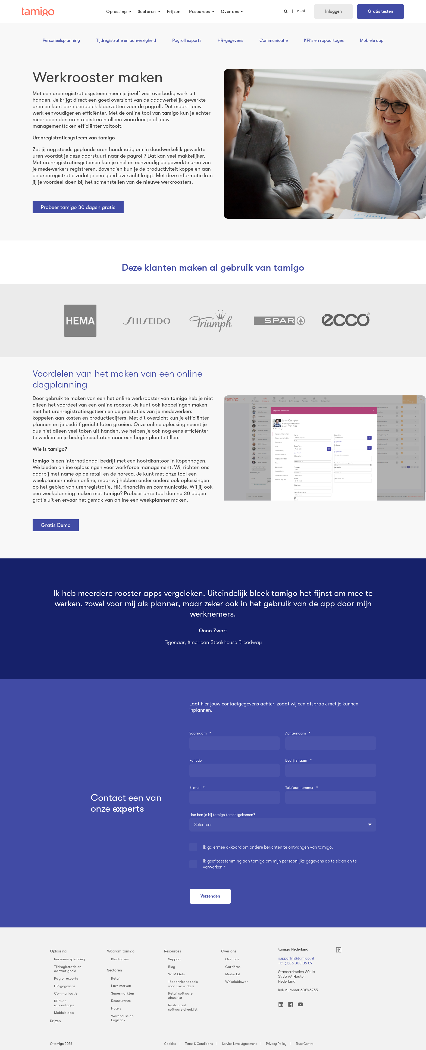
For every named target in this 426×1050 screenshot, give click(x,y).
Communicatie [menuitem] (65, 993)
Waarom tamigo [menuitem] (120, 951)
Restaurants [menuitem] (121, 1001)
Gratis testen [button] (380, 11)
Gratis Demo (56, 525)
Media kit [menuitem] (232, 974)
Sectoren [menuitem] (114, 970)
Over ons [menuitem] (228, 951)
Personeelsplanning (61, 40)
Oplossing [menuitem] (58, 951)
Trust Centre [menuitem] (304, 1044)
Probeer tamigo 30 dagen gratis (78, 207)
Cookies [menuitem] (170, 1044)
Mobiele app (371, 40)
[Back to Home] (38, 12)
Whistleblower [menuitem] (236, 982)
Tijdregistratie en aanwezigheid (126, 40)
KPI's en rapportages (324, 40)
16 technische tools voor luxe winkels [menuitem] (183, 984)
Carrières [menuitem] (232, 967)
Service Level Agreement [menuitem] (239, 1044)
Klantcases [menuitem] (120, 959)
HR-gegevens (230, 40)
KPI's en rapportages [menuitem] (64, 1003)
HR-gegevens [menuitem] (64, 986)
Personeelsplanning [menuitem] (69, 959)
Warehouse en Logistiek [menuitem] (122, 1018)
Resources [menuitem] (172, 951)
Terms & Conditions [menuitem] (199, 1044)
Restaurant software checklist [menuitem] (183, 1007)
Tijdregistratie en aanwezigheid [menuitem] (67, 969)
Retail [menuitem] (115, 978)
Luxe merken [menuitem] (121, 986)
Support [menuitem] (174, 959)
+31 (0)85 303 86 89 (295, 963)
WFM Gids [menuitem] (176, 974)
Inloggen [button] (333, 11)
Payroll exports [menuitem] (66, 978)
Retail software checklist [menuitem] (180, 995)
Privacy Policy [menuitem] (276, 1044)
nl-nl (301, 11)
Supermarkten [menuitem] (122, 993)
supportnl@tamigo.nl (296, 958)
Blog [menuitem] (171, 967)
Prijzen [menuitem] (55, 1021)
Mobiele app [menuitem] (64, 1013)
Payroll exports (186, 40)
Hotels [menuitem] (116, 1008)
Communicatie (273, 40)
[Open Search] (286, 11)
